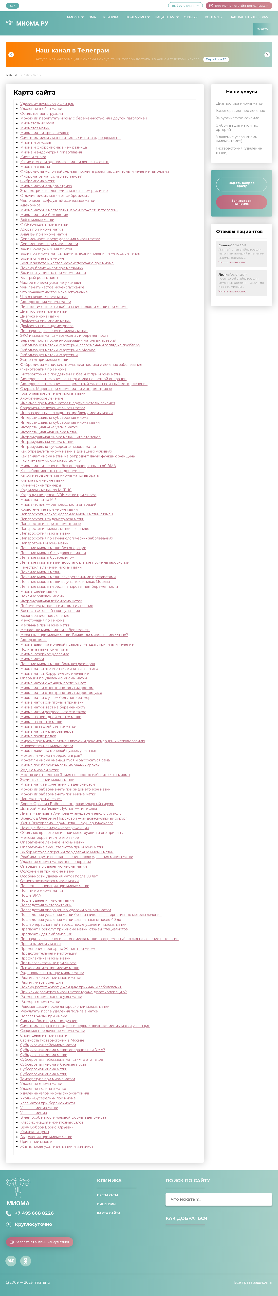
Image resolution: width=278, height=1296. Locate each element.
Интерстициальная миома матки (48, 432)
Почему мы (136, 17)
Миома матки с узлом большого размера (56, 697)
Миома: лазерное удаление (44, 654)
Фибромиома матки (37, 181)
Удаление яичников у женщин (47, 104)
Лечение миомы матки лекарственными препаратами (68, 577)
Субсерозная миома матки (43, 1069)
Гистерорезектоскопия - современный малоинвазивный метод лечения (84, 384)
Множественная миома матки (46, 746)
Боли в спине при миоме (42, 258)
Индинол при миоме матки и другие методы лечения (67, 403)
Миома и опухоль (35, 142)
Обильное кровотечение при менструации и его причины (71, 832)
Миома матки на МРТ (39, 499)
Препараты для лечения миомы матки (54, 331)
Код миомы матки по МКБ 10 (46, 490)
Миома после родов (38, 736)
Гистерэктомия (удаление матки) (239, 150)
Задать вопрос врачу (242, 184)
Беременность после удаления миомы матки (60, 239)
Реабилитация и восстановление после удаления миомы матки (76, 857)
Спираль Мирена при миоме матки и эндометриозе (66, 389)
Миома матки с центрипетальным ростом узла (61, 692)
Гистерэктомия (33, 640)
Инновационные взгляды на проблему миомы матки (66, 413)
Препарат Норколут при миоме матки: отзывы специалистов (74, 929)
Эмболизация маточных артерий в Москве (57, 350)
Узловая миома (33, 1113)
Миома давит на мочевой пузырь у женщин (58, 750)
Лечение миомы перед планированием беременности (69, 586)
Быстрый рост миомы (39, 277)
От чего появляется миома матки (49, 881)
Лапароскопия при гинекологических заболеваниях (66, 538)
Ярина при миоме (36, 1141)
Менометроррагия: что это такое (49, 837)
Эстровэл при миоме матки (44, 359)
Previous (11, 54)
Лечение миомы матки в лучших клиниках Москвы (65, 581)
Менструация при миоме (42, 620)
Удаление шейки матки (41, 108)
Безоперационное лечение (44, 615)
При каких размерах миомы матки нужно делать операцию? (73, 992)
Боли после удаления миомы (46, 248)
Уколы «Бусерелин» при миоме (48, 1098)
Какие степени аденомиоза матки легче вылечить (64, 162)
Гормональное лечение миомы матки (53, 393)
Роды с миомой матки (39, 770)
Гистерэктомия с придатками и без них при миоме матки (70, 374)
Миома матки (32, 659)
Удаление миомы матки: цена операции (55, 861)
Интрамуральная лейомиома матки (51, 601)
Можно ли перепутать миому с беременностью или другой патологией (83, 118)
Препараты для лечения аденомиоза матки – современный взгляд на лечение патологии (99, 939)
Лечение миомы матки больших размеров (57, 664)
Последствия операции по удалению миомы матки (65, 910)
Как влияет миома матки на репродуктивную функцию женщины (77, 456)
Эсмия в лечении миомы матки (47, 779)
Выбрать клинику (185, 5)
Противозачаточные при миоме (48, 963)
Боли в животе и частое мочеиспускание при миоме (67, 263)
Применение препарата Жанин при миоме (58, 948)
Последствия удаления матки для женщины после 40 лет (71, 919)
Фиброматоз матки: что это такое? (51, 176)
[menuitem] (74, 17)
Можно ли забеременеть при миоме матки (58, 794)
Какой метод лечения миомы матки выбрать (59, 475)
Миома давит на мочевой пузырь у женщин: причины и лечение (77, 644)
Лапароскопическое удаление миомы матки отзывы (66, 514)
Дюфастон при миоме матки (45, 321)
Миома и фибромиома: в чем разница (53, 147)
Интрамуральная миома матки (47, 441)
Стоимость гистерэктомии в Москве (52, 1040)
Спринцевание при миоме (43, 1035)
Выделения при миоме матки (46, 1137)
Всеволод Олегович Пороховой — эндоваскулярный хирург (73, 818)
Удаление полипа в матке (43, 1088)
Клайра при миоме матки (42, 480)
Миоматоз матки (35, 128)
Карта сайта (109, 1213)
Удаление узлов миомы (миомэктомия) (54, 1093)
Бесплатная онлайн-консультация (239, 5)
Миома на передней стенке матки (50, 717)
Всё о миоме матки (37, 220)
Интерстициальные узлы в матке (49, 427)
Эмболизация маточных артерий (49, 355)
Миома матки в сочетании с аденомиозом (57, 784)
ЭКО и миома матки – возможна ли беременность (64, 335)
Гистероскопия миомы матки (45, 302)
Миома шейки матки (38, 591)
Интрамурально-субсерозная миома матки (58, 446)
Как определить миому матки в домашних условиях (66, 451)
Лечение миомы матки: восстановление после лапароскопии (74, 562)
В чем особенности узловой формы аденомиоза (63, 1117)
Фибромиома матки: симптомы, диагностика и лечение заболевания (81, 364)
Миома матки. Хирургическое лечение (54, 673)
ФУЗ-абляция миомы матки (44, 224)
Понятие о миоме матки (41, 890)
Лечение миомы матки (40, 572)
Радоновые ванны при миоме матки (52, 973)
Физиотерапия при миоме (43, 369)
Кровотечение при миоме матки (49, 509)
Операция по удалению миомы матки (53, 678)
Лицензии (106, 1204)
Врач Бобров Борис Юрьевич (47, 1127)
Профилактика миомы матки (45, 958)
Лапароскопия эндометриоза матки (52, 519)
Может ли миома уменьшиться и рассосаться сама (65, 760)
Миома (73, 17)
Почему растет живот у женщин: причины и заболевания (71, 987)
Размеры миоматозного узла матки (51, 996)
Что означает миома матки (44, 297)
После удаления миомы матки (47, 900)
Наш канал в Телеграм (249, 17)
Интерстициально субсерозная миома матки (60, 422)
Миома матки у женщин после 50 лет (53, 683)
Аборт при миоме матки (41, 229)
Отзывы (191, 17)
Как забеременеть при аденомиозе (52, 471)
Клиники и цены (34, 1132)
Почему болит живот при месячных (51, 268)
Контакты (213, 17)
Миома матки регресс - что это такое (53, 712)
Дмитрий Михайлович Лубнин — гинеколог (59, 808)
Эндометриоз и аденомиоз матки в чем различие (64, 190)
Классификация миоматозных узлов (51, 1122)
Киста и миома (33, 157)
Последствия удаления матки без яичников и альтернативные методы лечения (91, 914)
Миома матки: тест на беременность (52, 707)
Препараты (107, 1195)
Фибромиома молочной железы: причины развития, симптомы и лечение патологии (94, 171)
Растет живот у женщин (41, 982)
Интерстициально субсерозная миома (54, 417)
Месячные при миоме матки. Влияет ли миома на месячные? (74, 635)
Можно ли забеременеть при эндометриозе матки (65, 789)
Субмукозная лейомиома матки (48, 1045)
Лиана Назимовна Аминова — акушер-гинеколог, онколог (71, 813)
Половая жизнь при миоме (43, 1016)
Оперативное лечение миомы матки (52, 842)
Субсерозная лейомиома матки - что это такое (61, 1059)
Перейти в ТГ (216, 59)
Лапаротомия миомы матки (44, 543)
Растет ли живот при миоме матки (50, 977)
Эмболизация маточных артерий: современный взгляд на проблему (80, 345)
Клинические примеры (40, 485)
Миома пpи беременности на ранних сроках (59, 765)
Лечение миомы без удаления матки (53, 553)
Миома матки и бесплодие (44, 215)
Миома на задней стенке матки (48, 726)
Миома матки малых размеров (47, 731)
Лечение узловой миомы (42, 596)
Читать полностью (232, 262)
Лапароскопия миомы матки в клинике (54, 528)
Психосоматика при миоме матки (49, 968)
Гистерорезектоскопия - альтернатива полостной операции (73, 379)
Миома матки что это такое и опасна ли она (59, 668)
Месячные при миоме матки (45, 625)
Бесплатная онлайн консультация (50, 610)
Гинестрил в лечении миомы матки (51, 567)
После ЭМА (30, 895)
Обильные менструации (41, 113)
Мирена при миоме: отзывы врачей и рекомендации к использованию (82, 741)
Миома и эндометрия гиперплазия (51, 152)
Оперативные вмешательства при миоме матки (62, 847)
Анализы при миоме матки (43, 234)
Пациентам (165, 17)
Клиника (110, 17)
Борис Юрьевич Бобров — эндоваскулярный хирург (67, 804)
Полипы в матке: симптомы (44, 649)
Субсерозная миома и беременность (53, 1064)
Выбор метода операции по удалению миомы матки (66, 852)
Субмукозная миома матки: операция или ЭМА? (62, 1050)
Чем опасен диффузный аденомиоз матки (57, 200)
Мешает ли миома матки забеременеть (55, 630)
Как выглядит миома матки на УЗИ (50, 461)
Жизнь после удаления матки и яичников (56, 1146)
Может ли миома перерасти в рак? (51, 755)
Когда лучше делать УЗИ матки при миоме (58, 495)
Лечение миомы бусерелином (47, 557)
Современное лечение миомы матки (52, 408)
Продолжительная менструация (48, 953)
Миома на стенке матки (41, 722)
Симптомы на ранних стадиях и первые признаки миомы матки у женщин (85, 1026)
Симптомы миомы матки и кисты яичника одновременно (70, 137)
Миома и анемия (35, 166)
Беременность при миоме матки (49, 244)
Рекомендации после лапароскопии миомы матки (65, 1006)
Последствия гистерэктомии (46, 905)
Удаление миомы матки (41, 1083)
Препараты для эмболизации (46, 934)
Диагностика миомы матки (43, 311)
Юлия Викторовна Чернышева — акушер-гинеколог (66, 823)
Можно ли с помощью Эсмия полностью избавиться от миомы (75, 775)
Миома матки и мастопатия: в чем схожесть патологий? (69, 210)
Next (267, 54)
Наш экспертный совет (41, 799)
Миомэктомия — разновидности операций (58, 504)
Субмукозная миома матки (43, 1055)
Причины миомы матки (40, 944)
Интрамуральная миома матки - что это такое (60, 437)
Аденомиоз (30, 205)
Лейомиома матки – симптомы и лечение (56, 606)
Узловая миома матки (39, 1108)
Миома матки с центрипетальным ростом (56, 688)
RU (13, 5)
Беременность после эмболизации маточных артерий (68, 340)
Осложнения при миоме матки (47, 871)
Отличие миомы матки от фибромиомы (54, 195)
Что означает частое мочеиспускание (54, 292)
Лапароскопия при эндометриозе (50, 524)
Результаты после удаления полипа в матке (59, 1011)
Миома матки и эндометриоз (46, 186)
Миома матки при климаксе (44, 133)
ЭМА (92, 17)
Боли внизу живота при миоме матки (53, 272)
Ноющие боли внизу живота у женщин (54, 828)
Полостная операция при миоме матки (54, 886)
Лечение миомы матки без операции (53, 548)
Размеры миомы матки (40, 1001)
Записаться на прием (242, 202)
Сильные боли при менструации (48, 1021)
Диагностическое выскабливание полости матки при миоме (74, 306)
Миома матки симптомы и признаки (52, 702)
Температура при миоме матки (47, 1079)
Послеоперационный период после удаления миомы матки (73, 924)
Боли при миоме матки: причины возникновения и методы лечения (80, 253)
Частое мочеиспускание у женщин (51, 282)
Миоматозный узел (37, 123)
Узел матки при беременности (47, 1103)
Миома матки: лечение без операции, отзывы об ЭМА (68, 466)
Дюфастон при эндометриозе (47, 326)
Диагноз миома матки (39, 316)
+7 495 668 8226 (34, 1213)
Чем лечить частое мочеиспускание (52, 287)
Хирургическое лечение (41, 398)
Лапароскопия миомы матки (45, 533)
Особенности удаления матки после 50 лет (59, 876)
